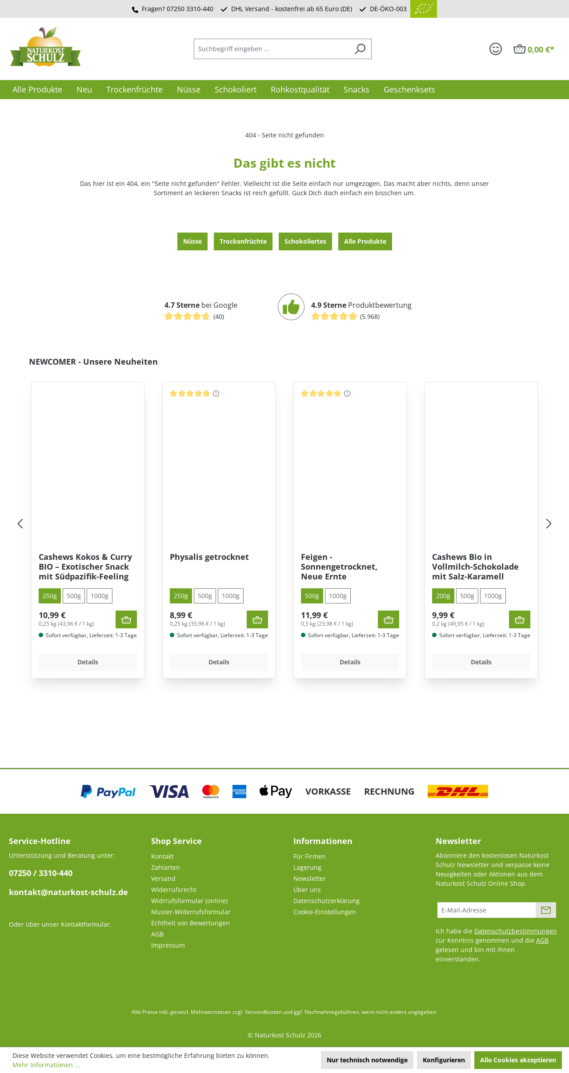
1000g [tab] (99, 595)
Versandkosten (263, 1012)
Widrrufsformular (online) (189, 900)
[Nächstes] (549, 524)
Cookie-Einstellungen (324, 912)
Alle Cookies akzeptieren (518, 1060)
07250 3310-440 (190, 8)
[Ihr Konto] (496, 49)
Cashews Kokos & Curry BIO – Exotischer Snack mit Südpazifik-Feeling (216, 566)
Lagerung (307, 867)
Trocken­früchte (243, 241)
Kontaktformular (85, 924)
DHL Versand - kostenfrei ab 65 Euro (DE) (291, 8)
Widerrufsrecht (173, 889)
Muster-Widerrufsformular (191, 912)
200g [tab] (50, 595)
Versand (163, 878)
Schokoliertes (305, 241)
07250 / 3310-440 (40, 873)
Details (87, 662)
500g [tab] (74, 595)
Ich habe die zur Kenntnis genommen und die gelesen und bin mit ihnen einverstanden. (496, 945)
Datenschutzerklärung (326, 900)
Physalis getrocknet (340, 557)
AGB (157, 934)
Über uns (307, 889)
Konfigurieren (444, 1060)
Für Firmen (309, 856)
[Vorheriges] (20, 524)
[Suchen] (360, 49)
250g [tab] (181, 595)
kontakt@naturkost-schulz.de (68, 892)
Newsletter (309, 878)
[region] (284, 524)
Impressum (168, 945)
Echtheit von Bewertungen (190, 923)
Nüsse (192, 241)
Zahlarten (165, 867)
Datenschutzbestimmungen (515, 931)
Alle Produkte (365, 241)
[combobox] (271, 49)
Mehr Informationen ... (46, 1065)
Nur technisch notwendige (367, 1060)
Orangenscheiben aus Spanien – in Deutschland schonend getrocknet (84, 566)
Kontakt (162, 856)
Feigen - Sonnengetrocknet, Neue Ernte (470, 566)
